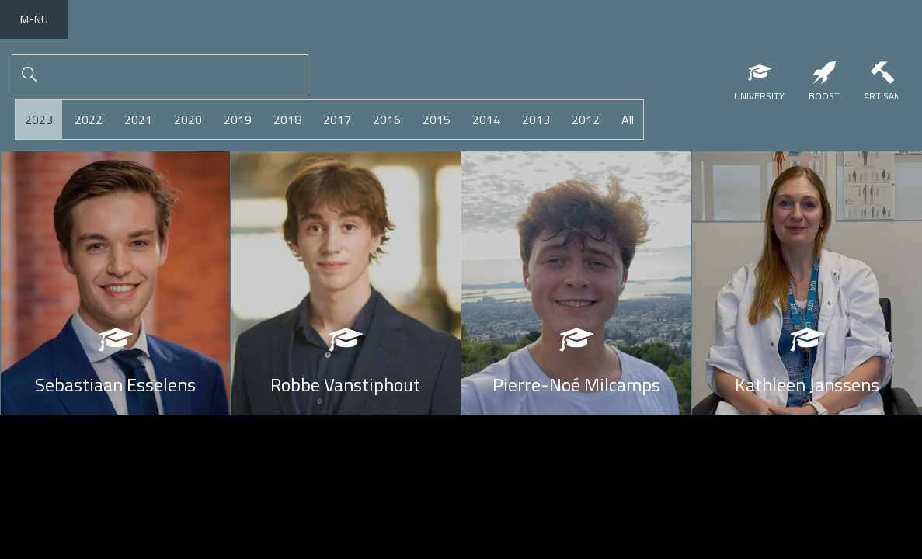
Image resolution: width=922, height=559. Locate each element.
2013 (536, 119)
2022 (89, 119)
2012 (586, 119)
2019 (238, 119)
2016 (387, 119)
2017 (337, 119)
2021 (138, 119)
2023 (39, 119)
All (627, 119)
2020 (188, 119)
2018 (287, 119)
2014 (486, 119)
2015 (437, 119)
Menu (34, 19)
